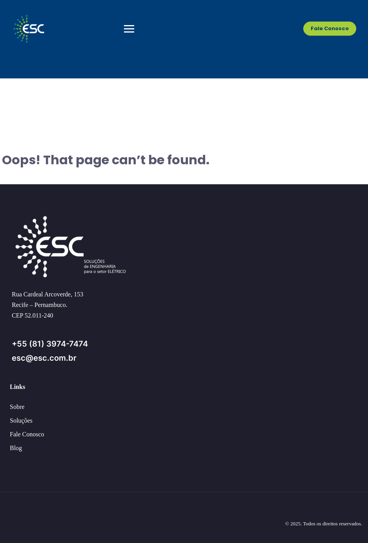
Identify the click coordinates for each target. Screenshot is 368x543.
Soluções (21, 420)
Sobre (17, 406)
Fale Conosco (330, 28)
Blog (16, 448)
